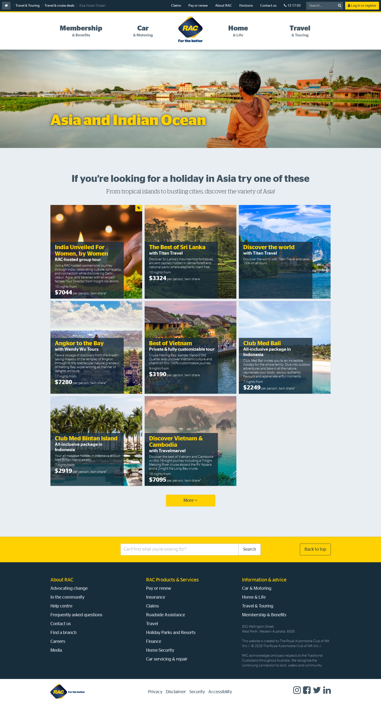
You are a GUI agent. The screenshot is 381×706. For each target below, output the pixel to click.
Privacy (155, 692)
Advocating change (69, 588)
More (190, 500)
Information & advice (264, 579)
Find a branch (63, 633)
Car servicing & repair (166, 659)
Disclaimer (176, 692)
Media (56, 650)
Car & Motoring (256, 588)
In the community (67, 597)
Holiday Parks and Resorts (171, 633)
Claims (176, 5)
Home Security (160, 650)
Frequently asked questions (76, 615)
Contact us (268, 5)
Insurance (155, 597)
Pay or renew (198, 5)
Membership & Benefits (264, 615)
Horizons (246, 5)
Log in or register (362, 5)
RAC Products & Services (172, 579)
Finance (153, 641)
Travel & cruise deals (59, 5)
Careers (57, 641)
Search (249, 549)
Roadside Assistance (165, 615)
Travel (152, 624)
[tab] (81, 31)
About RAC (223, 5)
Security (197, 692)
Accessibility (220, 692)
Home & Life (254, 597)
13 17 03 (292, 5)
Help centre (61, 606)
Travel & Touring (27, 5)
